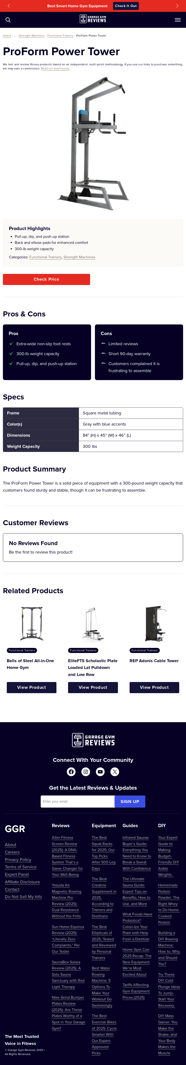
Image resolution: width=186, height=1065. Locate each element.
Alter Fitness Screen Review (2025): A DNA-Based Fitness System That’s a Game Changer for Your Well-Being (67, 856)
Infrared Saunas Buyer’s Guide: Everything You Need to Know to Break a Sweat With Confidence (137, 853)
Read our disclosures (55, 68)
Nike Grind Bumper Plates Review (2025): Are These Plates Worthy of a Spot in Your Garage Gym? (68, 1013)
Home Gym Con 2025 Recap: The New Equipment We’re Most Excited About (137, 962)
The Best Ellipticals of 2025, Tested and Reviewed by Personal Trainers (104, 942)
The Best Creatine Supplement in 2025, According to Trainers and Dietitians (104, 897)
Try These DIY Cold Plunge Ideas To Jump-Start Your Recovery (169, 990)
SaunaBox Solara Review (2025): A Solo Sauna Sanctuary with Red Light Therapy (68, 974)
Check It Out (126, 5)
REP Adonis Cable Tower (154, 661)
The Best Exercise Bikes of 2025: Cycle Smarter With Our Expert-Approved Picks (104, 1034)
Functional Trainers (60, 35)
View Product (31, 687)
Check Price (46, 279)
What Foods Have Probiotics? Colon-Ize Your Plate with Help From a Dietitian (137, 926)
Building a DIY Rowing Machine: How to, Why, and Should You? (169, 948)
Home (7, 35)
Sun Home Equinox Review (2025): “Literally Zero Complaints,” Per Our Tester (68, 939)
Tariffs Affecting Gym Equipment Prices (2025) (136, 991)
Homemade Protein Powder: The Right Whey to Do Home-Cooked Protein (169, 903)
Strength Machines (32, 35)
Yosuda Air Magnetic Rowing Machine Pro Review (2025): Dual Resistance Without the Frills (66, 900)
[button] (9, 5)
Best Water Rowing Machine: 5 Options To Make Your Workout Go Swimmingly (102, 986)
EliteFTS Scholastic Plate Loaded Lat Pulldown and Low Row (92, 668)
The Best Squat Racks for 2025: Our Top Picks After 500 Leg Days (104, 853)
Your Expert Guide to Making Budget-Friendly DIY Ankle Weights (168, 856)
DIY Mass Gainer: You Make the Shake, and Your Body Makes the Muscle (168, 1034)
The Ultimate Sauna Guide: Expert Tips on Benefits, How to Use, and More (136, 891)
